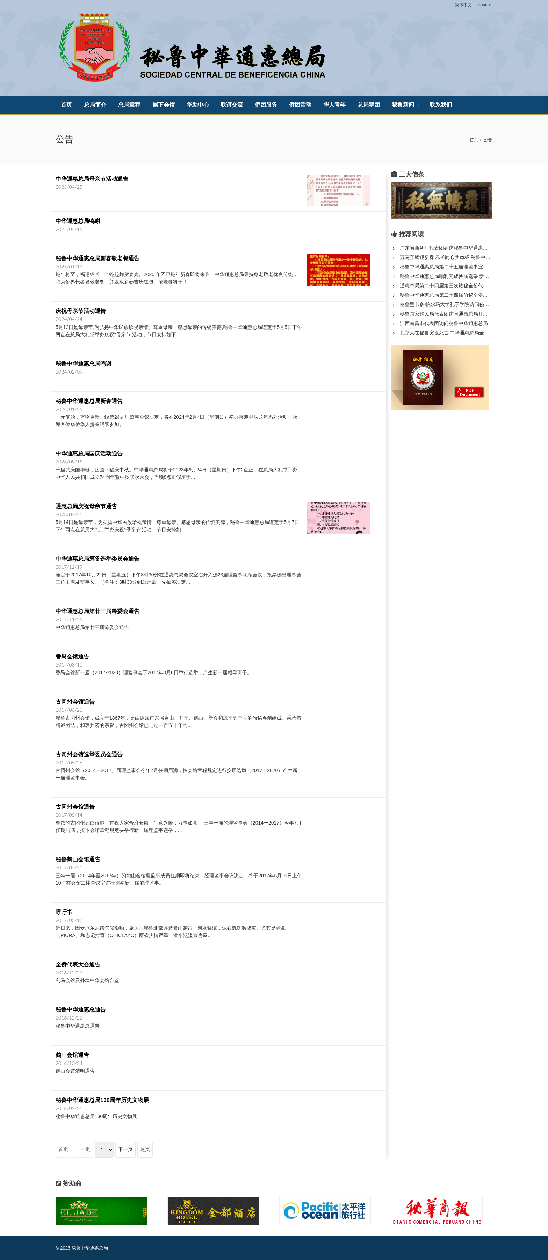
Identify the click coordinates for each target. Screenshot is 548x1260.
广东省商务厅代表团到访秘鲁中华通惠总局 (446, 248)
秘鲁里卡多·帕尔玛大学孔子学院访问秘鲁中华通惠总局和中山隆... (446, 304)
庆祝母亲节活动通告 (81, 311)
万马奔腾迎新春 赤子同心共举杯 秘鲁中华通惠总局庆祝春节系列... (446, 257)
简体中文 (463, 4)
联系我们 (441, 105)
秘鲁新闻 (403, 105)
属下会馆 (163, 105)
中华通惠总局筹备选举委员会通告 (97, 559)
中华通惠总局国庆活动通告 (89, 453)
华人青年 (334, 105)
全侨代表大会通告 (78, 964)
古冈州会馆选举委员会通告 (89, 754)
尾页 (145, 1149)
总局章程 (129, 105)
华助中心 (198, 105)
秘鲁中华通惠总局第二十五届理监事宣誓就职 (446, 266)
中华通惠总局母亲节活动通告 (92, 179)
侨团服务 (266, 105)
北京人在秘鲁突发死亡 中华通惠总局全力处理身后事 (446, 333)
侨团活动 (300, 105)
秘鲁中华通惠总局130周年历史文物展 (102, 1100)
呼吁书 (64, 912)
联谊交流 (232, 105)
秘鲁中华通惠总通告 (81, 1010)
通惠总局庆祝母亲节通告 (86, 506)
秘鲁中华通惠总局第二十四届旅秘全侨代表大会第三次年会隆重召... (446, 295)
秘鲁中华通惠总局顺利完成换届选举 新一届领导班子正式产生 (446, 276)
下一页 (125, 1149)
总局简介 (95, 105)
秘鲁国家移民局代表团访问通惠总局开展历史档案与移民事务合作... (446, 314)
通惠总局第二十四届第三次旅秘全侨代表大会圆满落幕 (446, 285)
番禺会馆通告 (72, 657)
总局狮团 (369, 105)
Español (483, 4)
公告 (488, 139)
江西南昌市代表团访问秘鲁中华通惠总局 (444, 323)
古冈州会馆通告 (75, 702)
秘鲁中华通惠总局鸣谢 (83, 364)
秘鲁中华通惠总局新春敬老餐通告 (97, 258)
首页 (66, 105)
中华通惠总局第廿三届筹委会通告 (97, 611)
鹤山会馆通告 (72, 1055)
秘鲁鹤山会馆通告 (78, 859)
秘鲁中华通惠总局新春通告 (89, 401)
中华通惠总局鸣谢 (78, 221)
